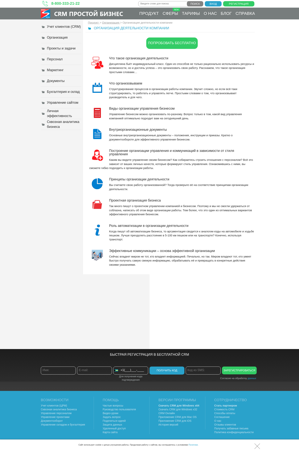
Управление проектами (55, 417)
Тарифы (191, 13)
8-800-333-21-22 (65, 3)
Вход (213, 3)
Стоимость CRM (224, 409)
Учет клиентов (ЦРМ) (54, 405)
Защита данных (112, 424)
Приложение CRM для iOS (174, 420)
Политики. (194, 445)
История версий (168, 424)
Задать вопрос (112, 417)
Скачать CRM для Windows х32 (177, 409)
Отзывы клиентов (225, 424)
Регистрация (239, 3)
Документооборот (52, 420)
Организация (111, 22)
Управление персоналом (56, 413)
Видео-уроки (110, 413)
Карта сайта (110, 432)
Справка (245, 13)
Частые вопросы (113, 405)
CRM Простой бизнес (88, 14)
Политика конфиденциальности (234, 432)
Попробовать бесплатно (172, 43)
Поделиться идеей (114, 420)
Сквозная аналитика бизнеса (59, 409)
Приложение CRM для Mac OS (177, 417)
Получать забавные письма (231, 428)
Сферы (171, 12)
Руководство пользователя (119, 409)
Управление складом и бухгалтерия (63, 424)
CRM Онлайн (166, 413)
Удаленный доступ (114, 428)
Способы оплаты (224, 413)
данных (252, 378)
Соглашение (222, 417)
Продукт (149, 13)
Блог (226, 13)
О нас (210, 13)
